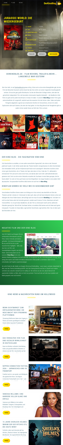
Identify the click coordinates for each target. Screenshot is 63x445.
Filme (13, 2)
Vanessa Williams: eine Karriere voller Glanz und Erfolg (15, 396)
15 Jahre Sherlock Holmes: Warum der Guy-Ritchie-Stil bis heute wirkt (15, 424)
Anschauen (53, 54)
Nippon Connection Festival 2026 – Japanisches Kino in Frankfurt (15, 368)
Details (42, 54)
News (21, 2)
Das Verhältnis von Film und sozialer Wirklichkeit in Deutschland (14, 340)
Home (6, 2)
